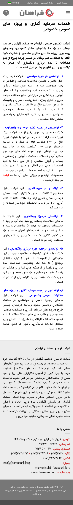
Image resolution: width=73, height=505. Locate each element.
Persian (12, 3)
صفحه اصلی (62, 3)
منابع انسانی (47, 3)
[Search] (6, 13)
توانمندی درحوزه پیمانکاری (41, 216)
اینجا (6, 175)
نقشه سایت (33, 3)
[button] (68, 12)
